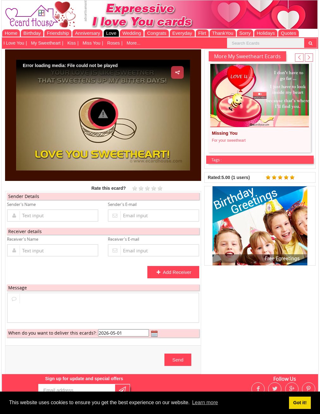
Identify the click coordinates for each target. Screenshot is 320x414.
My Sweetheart (45, 43)
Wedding (131, 33)
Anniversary (87, 33)
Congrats (156, 33)
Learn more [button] (205, 402)
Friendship (58, 33)
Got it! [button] (299, 402)
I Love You (13, 43)
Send (177, 359)
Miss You (91, 43)
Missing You (224, 133)
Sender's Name (21, 204)
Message (17, 288)
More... (133, 43)
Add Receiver (173, 272)
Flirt (202, 33)
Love (111, 33)
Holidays (266, 33)
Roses (113, 43)
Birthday (32, 33)
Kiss (71, 43)
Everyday (182, 33)
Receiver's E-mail (123, 239)
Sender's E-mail (122, 204)
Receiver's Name (22, 239)
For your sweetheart (229, 140)
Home (11, 33)
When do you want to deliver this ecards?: (52, 333)
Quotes (288, 33)
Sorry (245, 33)
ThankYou (222, 33)
